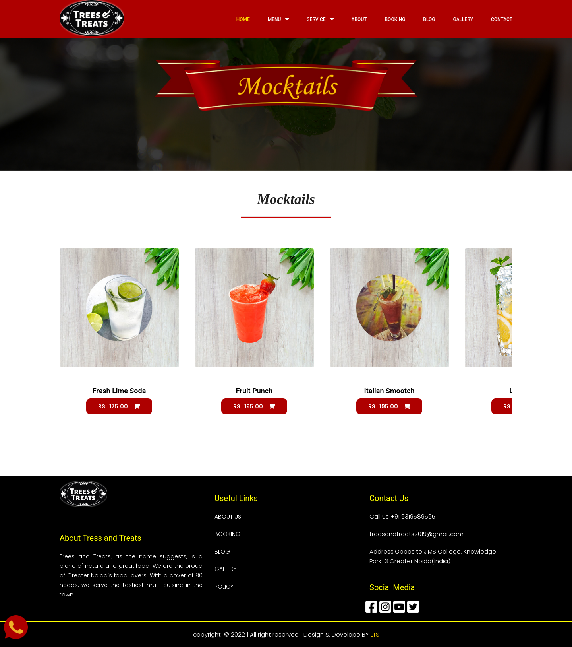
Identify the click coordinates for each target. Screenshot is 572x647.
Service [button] (320, 19)
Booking (395, 19)
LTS (375, 634)
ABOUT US (227, 517)
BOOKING (227, 534)
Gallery (463, 19)
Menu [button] (278, 19)
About (359, 19)
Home (243, 19)
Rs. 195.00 (254, 406)
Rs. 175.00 (119, 406)
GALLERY (225, 569)
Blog (429, 19)
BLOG (222, 552)
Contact (501, 19)
